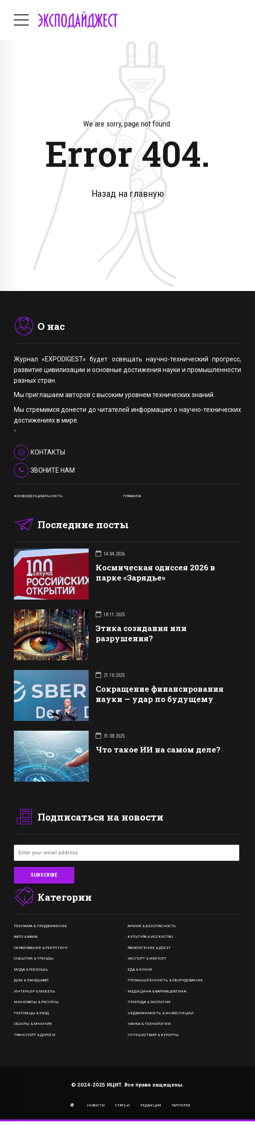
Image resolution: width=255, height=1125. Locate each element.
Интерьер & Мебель (34, 991)
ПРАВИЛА (132, 496)
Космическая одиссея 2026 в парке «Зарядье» (155, 572)
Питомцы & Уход (31, 1013)
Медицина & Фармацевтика (157, 991)
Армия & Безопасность (152, 926)
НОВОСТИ (96, 1105)
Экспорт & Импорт (147, 958)
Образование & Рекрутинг (41, 948)
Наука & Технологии (149, 1024)
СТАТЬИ (122, 1105)
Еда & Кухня (140, 969)
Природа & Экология (149, 1002)
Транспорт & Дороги (34, 1035)
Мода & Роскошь (31, 969)
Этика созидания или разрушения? (141, 633)
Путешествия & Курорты (153, 1035)
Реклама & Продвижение (40, 926)
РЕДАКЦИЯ (150, 1105)
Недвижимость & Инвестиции (161, 1013)
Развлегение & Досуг (149, 948)
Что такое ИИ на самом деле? (158, 749)
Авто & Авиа (25, 937)
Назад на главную (127, 193)
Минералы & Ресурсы (36, 1002)
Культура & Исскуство (150, 937)
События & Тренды (34, 958)
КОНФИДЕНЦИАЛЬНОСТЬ (38, 496)
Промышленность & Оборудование (165, 980)
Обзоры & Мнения (33, 1024)
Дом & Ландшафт (31, 980)
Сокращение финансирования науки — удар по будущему (160, 693)
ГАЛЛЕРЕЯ (180, 1105)
